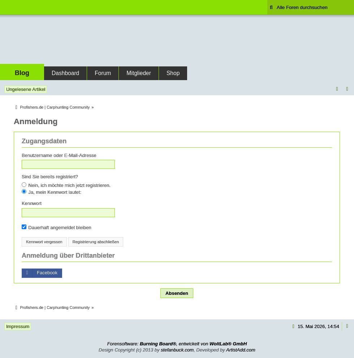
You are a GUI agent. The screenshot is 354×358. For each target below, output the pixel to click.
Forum (103, 73)
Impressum (17, 326)
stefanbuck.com (177, 350)
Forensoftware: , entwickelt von (177, 343)
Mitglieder (138, 73)
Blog (22, 73)
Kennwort (32, 203)
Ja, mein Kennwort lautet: (51, 192)
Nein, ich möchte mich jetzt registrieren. (66, 185)
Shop (173, 73)
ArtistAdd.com (240, 350)
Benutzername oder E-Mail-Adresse (59, 155)
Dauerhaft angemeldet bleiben (56, 227)
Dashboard (65, 73)
